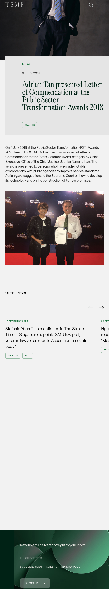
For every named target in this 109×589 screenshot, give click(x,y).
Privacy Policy (72, 567)
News (27, 64)
